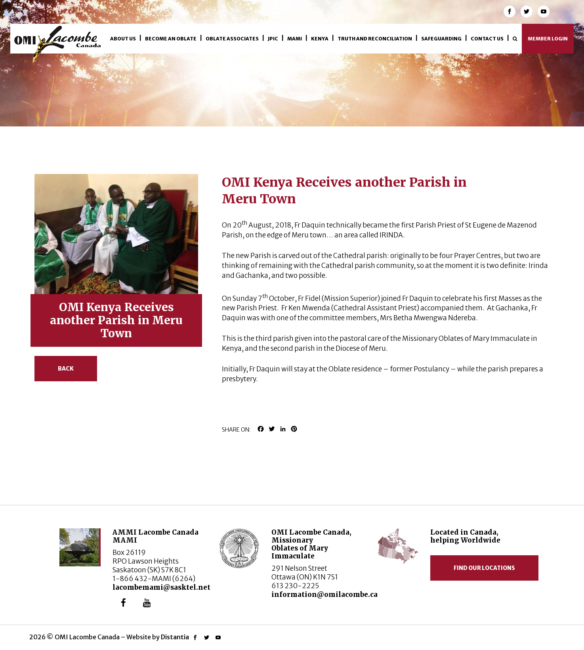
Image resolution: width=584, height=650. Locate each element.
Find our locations (484, 568)
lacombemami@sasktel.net (161, 587)
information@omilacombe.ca (324, 594)
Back (66, 368)
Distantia (175, 637)
